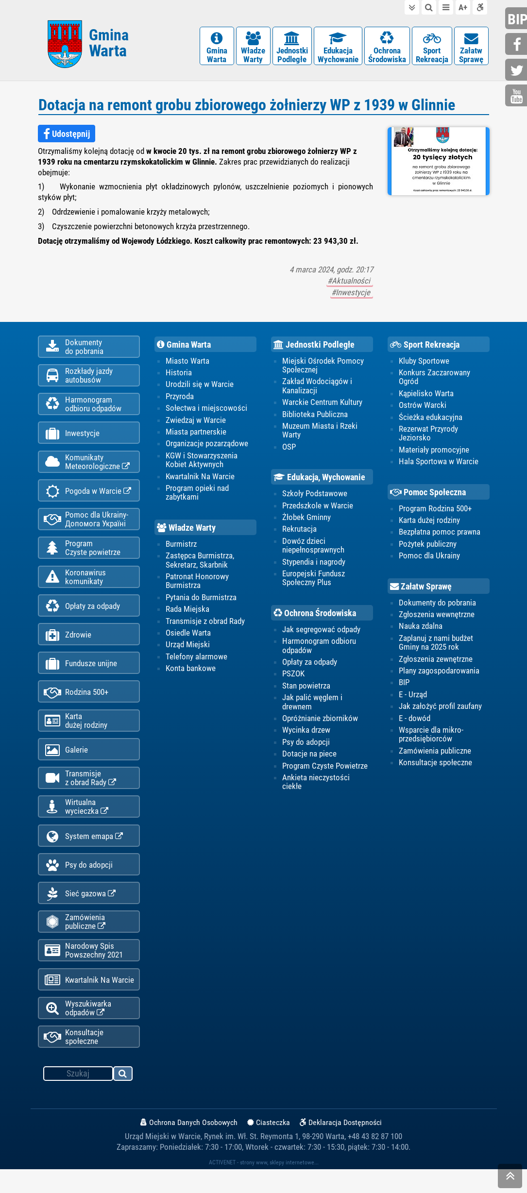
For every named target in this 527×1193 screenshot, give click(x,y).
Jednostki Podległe (314, 346)
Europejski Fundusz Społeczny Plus (313, 580)
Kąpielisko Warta (426, 396)
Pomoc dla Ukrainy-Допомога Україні (86, 527)
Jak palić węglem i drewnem (312, 705)
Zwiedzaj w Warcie (196, 422)
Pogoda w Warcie (87, 498)
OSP (289, 449)
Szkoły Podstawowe (314, 496)
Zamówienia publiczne (74, 942)
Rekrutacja (299, 532)
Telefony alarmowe (196, 659)
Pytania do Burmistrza (201, 600)
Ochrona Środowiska (314, 616)
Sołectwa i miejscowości (206, 410)
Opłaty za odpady (82, 617)
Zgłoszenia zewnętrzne (436, 662)
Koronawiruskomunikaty (75, 586)
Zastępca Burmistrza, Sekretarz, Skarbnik (200, 563)
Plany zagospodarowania (439, 674)
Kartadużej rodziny (75, 734)
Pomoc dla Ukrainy (429, 558)
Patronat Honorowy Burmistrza (197, 583)
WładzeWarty (253, 48)
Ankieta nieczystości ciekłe (316, 785)
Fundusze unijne (80, 676)
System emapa (83, 854)
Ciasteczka (268, 1146)
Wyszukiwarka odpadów (77, 1031)
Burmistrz (181, 547)
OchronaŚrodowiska (387, 48)
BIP (404, 685)
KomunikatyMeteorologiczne (87, 468)
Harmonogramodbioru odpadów (82, 409)
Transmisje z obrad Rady (205, 624)
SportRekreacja (432, 48)
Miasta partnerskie (196, 434)
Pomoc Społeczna (428, 494)
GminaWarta (217, 48)
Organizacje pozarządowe (207, 446)
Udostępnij (66, 136)
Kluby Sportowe (424, 363)
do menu (446, 7)
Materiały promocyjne (434, 452)
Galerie (66, 765)
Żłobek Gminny (306, 520)
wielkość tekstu (463, 7)
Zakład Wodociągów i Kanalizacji (317, 388)
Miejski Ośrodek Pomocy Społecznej (323, 367)
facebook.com (517, 44)
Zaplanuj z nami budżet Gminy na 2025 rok (436, 645)
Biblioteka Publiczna (315, 416)
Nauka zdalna (420, 629)
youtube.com (517, 96)
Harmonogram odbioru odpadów (319, 648)
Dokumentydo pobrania (73, 349)
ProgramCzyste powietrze (82, 557)
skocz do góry (510, 1178)
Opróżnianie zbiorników (320, 721)
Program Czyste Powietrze (325, 769)
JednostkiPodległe (292, 48)
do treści (412, 7)
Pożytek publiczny (428, 547)
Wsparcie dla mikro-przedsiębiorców (431, 737)
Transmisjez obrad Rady (80, 794)
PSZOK (293, 677)
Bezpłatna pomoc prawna (439, 534)
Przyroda (180, 398)
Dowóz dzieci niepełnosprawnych (313, 548)
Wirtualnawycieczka (76, 823)
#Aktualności (349, 283)
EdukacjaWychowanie (338, 48)
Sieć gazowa (80, 913)
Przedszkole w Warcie (317, 508)
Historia (179, 375)
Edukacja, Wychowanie (319, 480)
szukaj (123, 1099)
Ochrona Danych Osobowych (189, 1146)
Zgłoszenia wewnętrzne (437, 617)
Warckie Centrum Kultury (322, 404)
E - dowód (414, 721)
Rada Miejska (187, 612)
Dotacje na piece (309, 757)
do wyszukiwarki (429, 7)
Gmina (109, 45)
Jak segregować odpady (321, 632)
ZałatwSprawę (471, 48)
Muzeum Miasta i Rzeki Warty (319, 432)
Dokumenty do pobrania (437, 605)
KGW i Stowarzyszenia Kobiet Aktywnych (202, 462)
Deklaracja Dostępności (341, 1146)
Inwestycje (72, 439)
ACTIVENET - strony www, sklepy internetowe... (264, 1186)
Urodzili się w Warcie (200, 386)
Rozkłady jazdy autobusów (78, 379)
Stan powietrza (306, 689)
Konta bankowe (191, 671)
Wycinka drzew (306, 733)
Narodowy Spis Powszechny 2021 (83, 971)
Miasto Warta (187, 363)
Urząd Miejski (188, 648)
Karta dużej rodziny (429, 523)
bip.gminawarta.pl (517, 19)
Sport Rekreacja (424, 346)
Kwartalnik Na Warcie (89, 1002)
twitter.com (517, 70)
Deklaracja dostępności (480, 7)
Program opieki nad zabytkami (197, 495)
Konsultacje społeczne (73, 1060)
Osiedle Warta (188, 635)
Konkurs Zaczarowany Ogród (434, 379)
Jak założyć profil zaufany (440, 709)
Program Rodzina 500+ (435, 511)
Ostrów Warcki (422, 407)
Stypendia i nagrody (313, 565)
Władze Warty (186, 530)
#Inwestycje (351, 294)
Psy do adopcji (78, 883)
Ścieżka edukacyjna (430, 419)
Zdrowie (67, 646)
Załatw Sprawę (421, 589)
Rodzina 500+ (76, 706)
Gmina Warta (184, 346)
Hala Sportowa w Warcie (438, 464)
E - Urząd (413, 698)
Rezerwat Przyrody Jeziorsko (428, 435)
